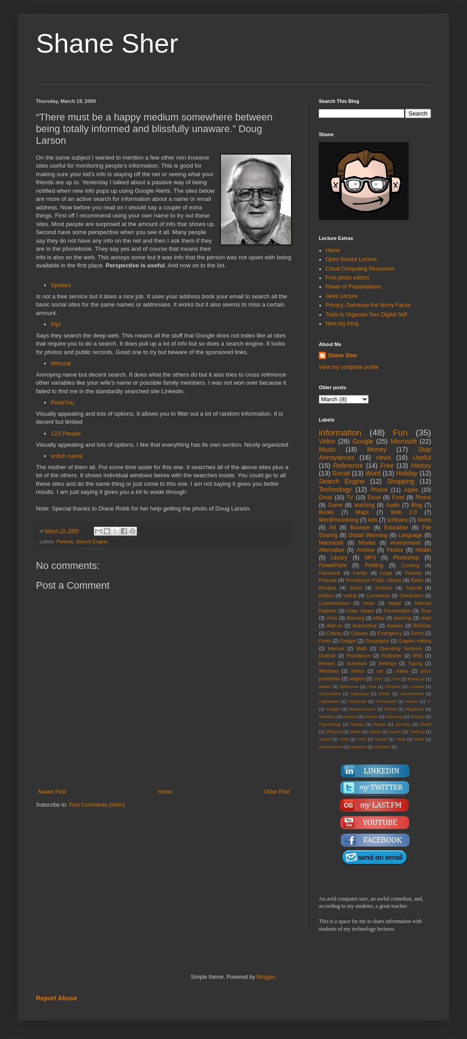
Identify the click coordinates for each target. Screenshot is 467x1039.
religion (357, 678)
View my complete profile (349, 367)
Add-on (335, 625)
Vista (400, 739)
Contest (416, 686)
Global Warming (368, 535)
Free (387, 465)
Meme (390, 708)
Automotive (364, 625)
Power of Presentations (353, 287)
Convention (330, 693)
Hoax (368, 603)
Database (359, 693)
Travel (324, 739)
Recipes (327, 588)
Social (341, 473)
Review (327, 663)
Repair (379, 724)
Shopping (400, 481)
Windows (329, 671)
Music (327, 449)
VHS (361, 739)
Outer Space (360, 610)
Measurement (362, 708)
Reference (348, 465)
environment (405, 543)
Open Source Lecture (351, 259)
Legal (386, 573)
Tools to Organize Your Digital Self (366, 314)
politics (326, 595)
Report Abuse (56, 998)
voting (350, 595)
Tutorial (413, 588)
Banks (325, 686)
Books (326, 512)
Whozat (61, 363)
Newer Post (52, 792)
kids (372, 520)
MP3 (370, 558)
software (397, 520)
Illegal (394, 603)
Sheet (425, 724)
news (383, 457)
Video (327, 441)
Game (335, 505)
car (380, 671)
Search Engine (92, 541)
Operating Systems (400, 648)
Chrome (392, 686)
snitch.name (67, 456)
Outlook (327, 655)
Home (165, 792)
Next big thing (342, 323)
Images (333, 708)
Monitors (327, 716)
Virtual (381, 739)
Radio (417, 580)
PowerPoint (332, 565)
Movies (366, 543)
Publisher (392, 655)
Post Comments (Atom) (97, 805)
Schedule (357, 663)
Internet (336, 648)
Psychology (330, 724)
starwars (358, 746)
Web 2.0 (404, 512)
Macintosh (331, 543)
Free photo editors (347, 278)
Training (416, 731)
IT (429, 701)
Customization (334, 603)
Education (396, 527)
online (402, 671)
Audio (393, 505)
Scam (355, 588)
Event (417, 633)
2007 (378, 678)
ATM (395, 678)
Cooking (410, 565)
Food (398, 497)
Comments (378, 595)
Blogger (265, 977)
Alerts (424, 520)
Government (411, 693)
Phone (423, 497)
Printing (374, 565)
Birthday (422, 625)
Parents (65, 541)
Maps (362, 512)
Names (350, 716)
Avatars (395, 625)
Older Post (277, 792)
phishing (402, 618)
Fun (400, 432)
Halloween (329, 701)
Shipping (334, 731)
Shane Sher (107, 43)
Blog (416, 505)
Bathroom (348, 686)
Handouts (357, 701)
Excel (374, 497)
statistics (382, 746)
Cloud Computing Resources (360, 269)
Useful (422, 457)
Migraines (414, 708)
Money (376, 449)
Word (373, 473)
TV (350, 497)
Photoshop (406, 558)
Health (423, 550)
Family (360, 573)
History (421, 465)
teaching (364, 505)
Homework (385, 701)
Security (403, 724)
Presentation (397, 610)
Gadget (348, 641)
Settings (387, 663)
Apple (411, 490)
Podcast (327, 580)
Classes (359, 633)
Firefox (395, 550)
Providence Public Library (373, 580)
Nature (371, 716)
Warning (355, 618)
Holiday (407, 473)
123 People (66, 433)
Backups (416, 678)
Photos (379, 490)
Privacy (417, 716)
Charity (334, 633)
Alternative (331, 550)
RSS (418, 655)
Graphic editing (414, 641)
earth (419, 739)
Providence (358, 655)
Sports (395, 731)
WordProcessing (338, 520)
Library (339, 558)
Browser (360, 527)
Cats (371, 686)
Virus (331, 618)
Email (325, 497)
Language (410, 535)
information (340, 432)
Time (425, 610)
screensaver (330, 746)
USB (343, 739)
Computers (411, 595)
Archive (365, 550)
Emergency (390, 633)
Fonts (325, 641)
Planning (394, 716)
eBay (378, 618)
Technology (335, 489)
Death (384, 693)
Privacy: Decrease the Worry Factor (368, 305)
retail (426, 618)
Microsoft (404, 441)
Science (383, 588)
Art (332, 527)
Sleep (355, 731)
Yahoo (357, 671)
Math (362, 648)
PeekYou (62, 402)
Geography (377, 641)
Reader (357, 724)
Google (362, 441)
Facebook (329, 573)
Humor (411, 701)
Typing (415, 663)
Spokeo (61, 285)
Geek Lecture (342, 296)
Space (375, 731)
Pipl (56, 324)
